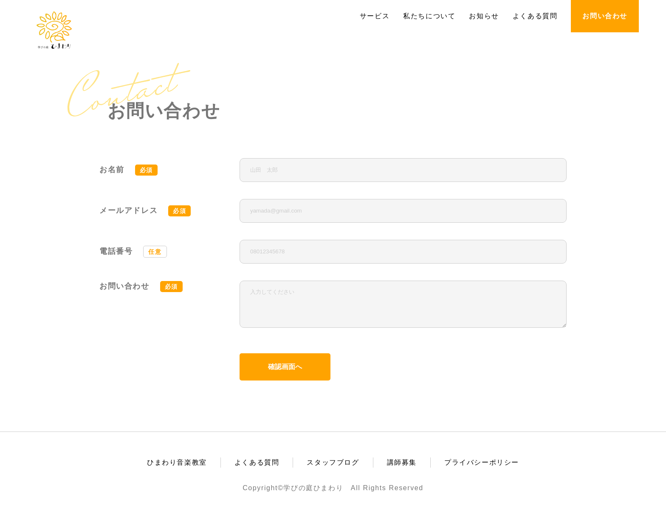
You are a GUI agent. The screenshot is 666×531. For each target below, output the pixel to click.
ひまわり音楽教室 (177, 468)
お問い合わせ (604, 16)
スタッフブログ (333, 468)
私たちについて (429, 16)
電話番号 (133, 251)
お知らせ (484, 16)
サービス (374, 16)
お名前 (128, 170)
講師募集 (402, 468)
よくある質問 (535, 16)
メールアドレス (145, 210)
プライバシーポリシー (481, 468)
